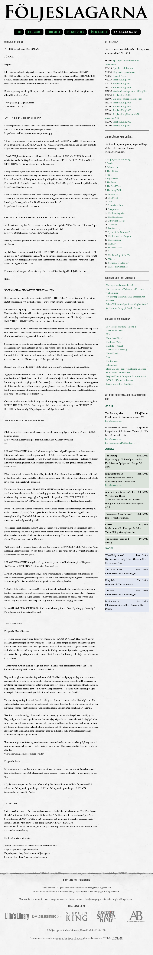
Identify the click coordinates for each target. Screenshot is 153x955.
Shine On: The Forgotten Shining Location (126, 369)
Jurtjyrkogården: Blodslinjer (119, 384)
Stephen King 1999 (122, 80)
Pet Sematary (114, 228)
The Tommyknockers (118, 267)
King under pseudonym (124, 72)
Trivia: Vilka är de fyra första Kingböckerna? (127, 304)
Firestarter (113, 194)
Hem (19, 32)
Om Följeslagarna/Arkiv (125, 32)
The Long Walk (114, 190)
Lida (108, 334)
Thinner (111, 244)
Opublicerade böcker (123, 68)
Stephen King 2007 (122, 126)
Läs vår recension (113, 421)
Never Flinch (112, 354)
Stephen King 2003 (122, 103)
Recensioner (54, 32)
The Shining (112, 171)
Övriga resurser (99, 32)
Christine (112, 225)
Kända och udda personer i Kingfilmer (131, 91)
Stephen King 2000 (122, 84)
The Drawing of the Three (120, 255)
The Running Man (116, 213)
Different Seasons (116, 221)
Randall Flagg (119, 76)
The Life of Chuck (114, 346)
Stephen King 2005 (122, 110)
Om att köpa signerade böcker (127, 99)
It (109, 251)
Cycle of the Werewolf (119, 232)
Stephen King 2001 (122, 88)
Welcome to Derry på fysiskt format (123, 308)
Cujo (110, 202)
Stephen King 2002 (122, 95)
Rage (109, 175)
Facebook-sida (71, 899)
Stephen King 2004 (122, 107)
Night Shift (112, 179)
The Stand (111, 183)
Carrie (110, 163)
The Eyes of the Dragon (119, 236)
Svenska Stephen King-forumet (119, 899)
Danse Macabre (115, 205)
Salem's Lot (111, 365)
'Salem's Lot (112, 167)
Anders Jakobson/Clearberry (70, 938)
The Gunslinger (115, 217)
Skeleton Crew (115, 248)
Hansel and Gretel (114, 338)
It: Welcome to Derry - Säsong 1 (121, 327)
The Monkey (112, 361)
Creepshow (113, 209)
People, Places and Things (119, 160)
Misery (111, 259)
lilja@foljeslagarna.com (107, 892)
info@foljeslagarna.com (99, 888)
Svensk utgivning (75, 32)
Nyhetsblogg (34, 32)
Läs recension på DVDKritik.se (119, 443)
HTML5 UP (117, 938)
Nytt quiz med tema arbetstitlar (121, 285)
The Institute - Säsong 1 (117, 350)
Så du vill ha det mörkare (118, 373)
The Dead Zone (114, 186)
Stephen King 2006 (122, 122)
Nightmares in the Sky (118, 263)
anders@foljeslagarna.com (79, 892)
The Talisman (114, 240)
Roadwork (113, 198)
